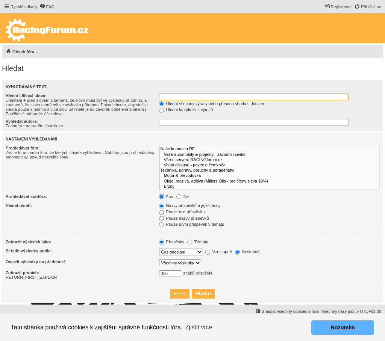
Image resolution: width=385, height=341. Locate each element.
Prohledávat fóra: (22, 148)
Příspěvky (171, 242)
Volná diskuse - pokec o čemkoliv (269, 165)
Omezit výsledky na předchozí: (36, 262)
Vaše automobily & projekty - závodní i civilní (269, 154)
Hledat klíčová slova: (26, 96)
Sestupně (247, 251)
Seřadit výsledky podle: (29, 251)
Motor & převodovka (269, 175)
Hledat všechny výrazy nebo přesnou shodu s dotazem (213, 103)
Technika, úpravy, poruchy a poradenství (269, 170)
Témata (197, 242)
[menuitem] (47, 6)
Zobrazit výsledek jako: (28, 242)
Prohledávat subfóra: (26, 196)
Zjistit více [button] (198, 327)
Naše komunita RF (269, 149)
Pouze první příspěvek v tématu (191, 224)
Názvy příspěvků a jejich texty (190, 205)
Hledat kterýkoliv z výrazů (186, 109)
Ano (166, 196)
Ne (182, 196)
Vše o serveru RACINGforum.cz (269, 160)
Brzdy (269, 186)
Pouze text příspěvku (182, 212)
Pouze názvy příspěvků (184, 218)
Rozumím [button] (342, 327)
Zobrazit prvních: (22, 272)
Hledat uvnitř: (19, 205)
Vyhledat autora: (22, 121)
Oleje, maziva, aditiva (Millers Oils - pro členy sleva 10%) (269, 181)
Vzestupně (218, 251)
